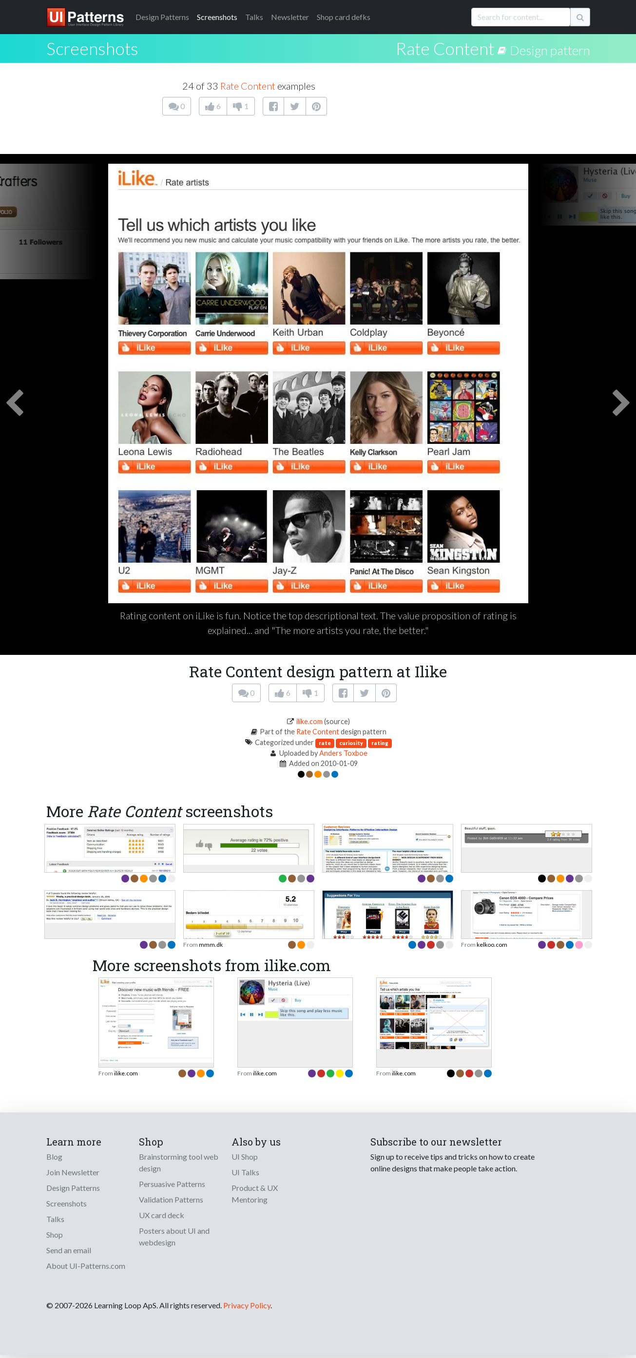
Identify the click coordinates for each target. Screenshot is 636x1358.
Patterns (162, 16)
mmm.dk (211, 944)
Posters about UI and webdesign (174, 1236)
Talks (254, 16)
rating (379, 743)
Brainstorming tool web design (178, 1162)
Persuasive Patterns (172, 1183)
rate (325, 743)
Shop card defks (343, 16)
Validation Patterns (171, 1199)
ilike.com (309, 721)
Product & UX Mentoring (254, 1193)
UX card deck (161, 1215)
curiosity (351, 743)
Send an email (68, 1250)
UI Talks (245, 1172)
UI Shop (244, 1156)
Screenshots (217, 16)
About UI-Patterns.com (85, 1265)
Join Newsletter (72, 1172)
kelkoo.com (492, 944)
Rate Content (445, 48)
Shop (54, 1234)
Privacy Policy (246, 1305)
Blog (54, 1156)
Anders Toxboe (343, 753)
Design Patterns (73, 1187)
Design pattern (550, 50)
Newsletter (290, 16)
